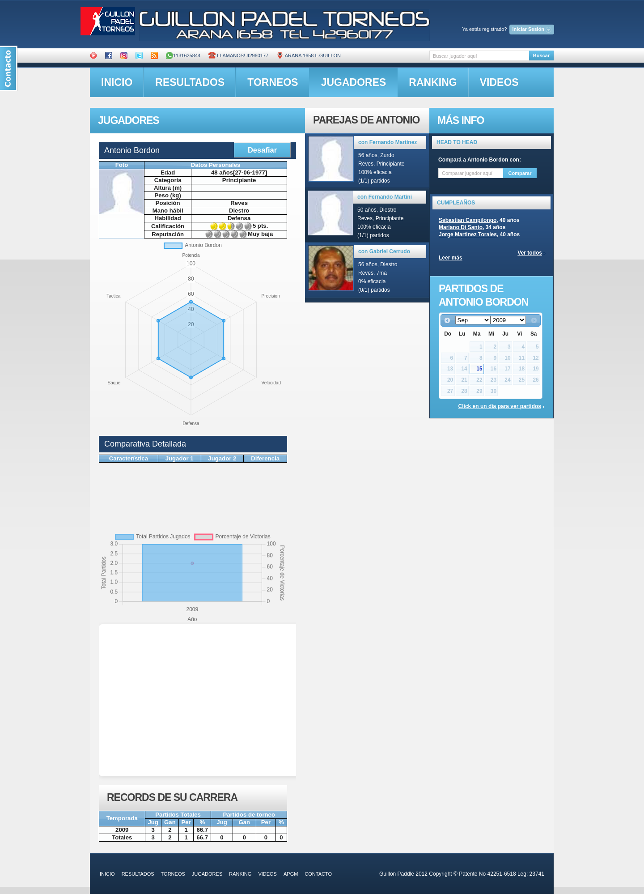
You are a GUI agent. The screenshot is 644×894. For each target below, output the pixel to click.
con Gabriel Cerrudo (384, 251)
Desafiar (262, 150)
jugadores (353, 82)
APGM (291, 874)
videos (499, 82)
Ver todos (529, 253)
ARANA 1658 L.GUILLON (308, 55)
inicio (116, 82)
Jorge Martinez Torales (468, 234)
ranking (433, 82)
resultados (190, 82)
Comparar (520, 173)
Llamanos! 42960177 (238, 55)
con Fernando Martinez (387, 142)
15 (479, 369)
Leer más (450, 258)
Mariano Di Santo (461, 227)
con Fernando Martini (384, 197)
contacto (318, 874)
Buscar (541, 55)
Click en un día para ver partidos (499, 406)
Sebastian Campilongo (467, 220)
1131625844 (183, 55)
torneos (272, 82)
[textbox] (479, 56)
